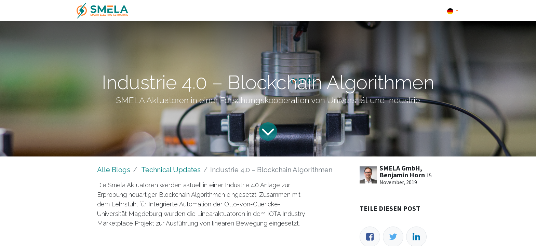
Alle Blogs (113, 170)
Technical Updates (171, 170)
